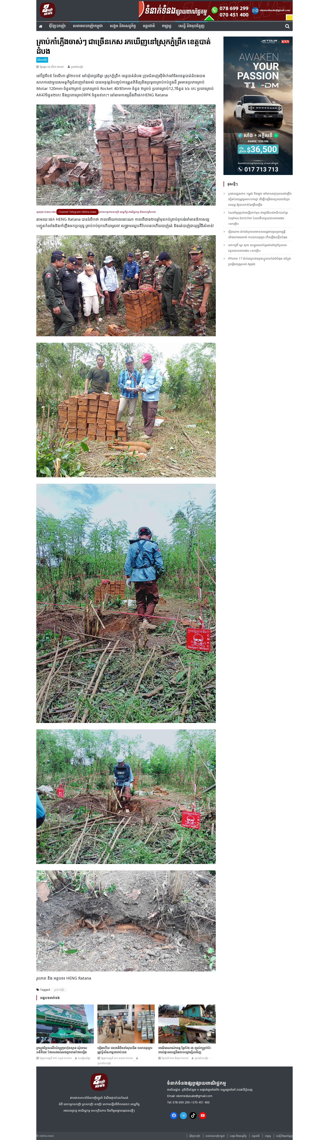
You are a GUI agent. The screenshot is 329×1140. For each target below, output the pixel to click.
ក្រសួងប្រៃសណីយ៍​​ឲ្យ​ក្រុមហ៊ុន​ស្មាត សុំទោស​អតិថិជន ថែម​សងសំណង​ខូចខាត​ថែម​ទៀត (61, 1050)
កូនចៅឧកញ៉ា (104, 1063)
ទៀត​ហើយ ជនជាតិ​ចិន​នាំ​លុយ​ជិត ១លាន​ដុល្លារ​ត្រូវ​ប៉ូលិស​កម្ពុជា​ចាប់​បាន (124, 1050)
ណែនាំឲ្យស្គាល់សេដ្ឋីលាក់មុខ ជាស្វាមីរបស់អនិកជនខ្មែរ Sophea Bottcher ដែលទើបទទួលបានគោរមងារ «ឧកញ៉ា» (258, 218)
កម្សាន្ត (166, 26)
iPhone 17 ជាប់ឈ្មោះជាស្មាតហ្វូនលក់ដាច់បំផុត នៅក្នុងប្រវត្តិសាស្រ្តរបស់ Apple (259, 261)
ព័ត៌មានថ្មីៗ (42, 59)
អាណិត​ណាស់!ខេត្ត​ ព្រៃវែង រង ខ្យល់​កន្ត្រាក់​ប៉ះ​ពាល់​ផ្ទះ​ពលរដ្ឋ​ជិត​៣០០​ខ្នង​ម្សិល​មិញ (184, 1050)
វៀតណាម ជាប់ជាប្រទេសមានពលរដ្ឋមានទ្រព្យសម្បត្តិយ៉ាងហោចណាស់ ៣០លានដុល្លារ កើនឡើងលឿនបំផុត (257, 234)
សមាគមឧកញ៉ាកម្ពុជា (88, 26)
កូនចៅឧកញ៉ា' (77, 67)
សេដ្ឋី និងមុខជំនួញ (191, 26)
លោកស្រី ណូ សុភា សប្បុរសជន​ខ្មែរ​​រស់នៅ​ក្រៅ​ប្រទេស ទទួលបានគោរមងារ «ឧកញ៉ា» (257, 248)
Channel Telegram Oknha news (77, 212)
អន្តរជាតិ (149, 26)
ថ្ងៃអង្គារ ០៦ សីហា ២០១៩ (52, 67)
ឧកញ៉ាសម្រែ (84, 1058)
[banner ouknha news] (216, 10)
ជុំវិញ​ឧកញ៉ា (57, 26)
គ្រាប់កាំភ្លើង (59, 990)
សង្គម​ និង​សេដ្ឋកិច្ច (123, 26)
